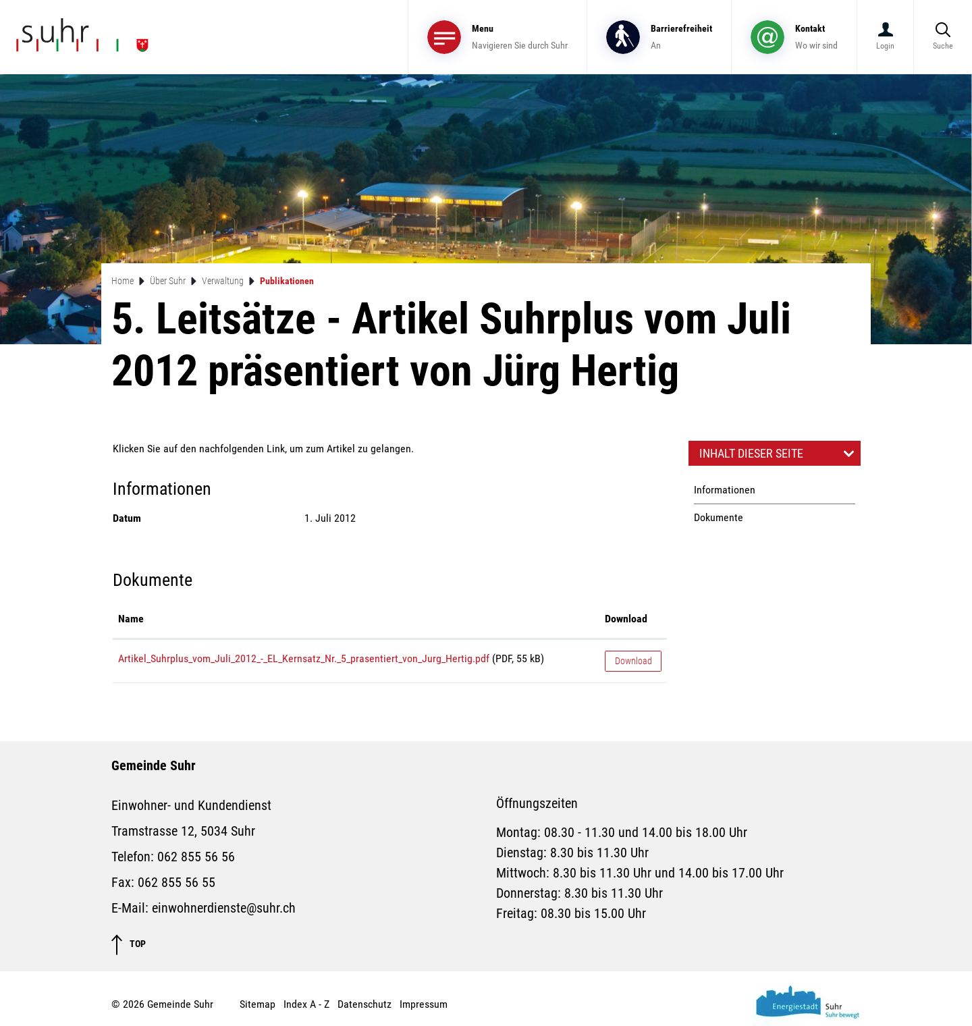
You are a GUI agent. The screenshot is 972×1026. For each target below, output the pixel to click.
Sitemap (257, 1004)
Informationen (724, 489)
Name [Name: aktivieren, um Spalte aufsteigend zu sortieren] (131, 618)
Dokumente (718, 517)
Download (633, 660)
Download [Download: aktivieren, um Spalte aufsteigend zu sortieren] (626, 618)
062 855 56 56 (196, 856)
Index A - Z (306, 1004)
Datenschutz (365, 1004)
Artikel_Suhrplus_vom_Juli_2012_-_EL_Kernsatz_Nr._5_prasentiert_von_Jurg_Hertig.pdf (303, 658)
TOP (128, 944)
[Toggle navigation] (497, 37)
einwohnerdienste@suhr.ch (224, 908)
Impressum (424, 1004)
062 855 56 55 (176, 882)
